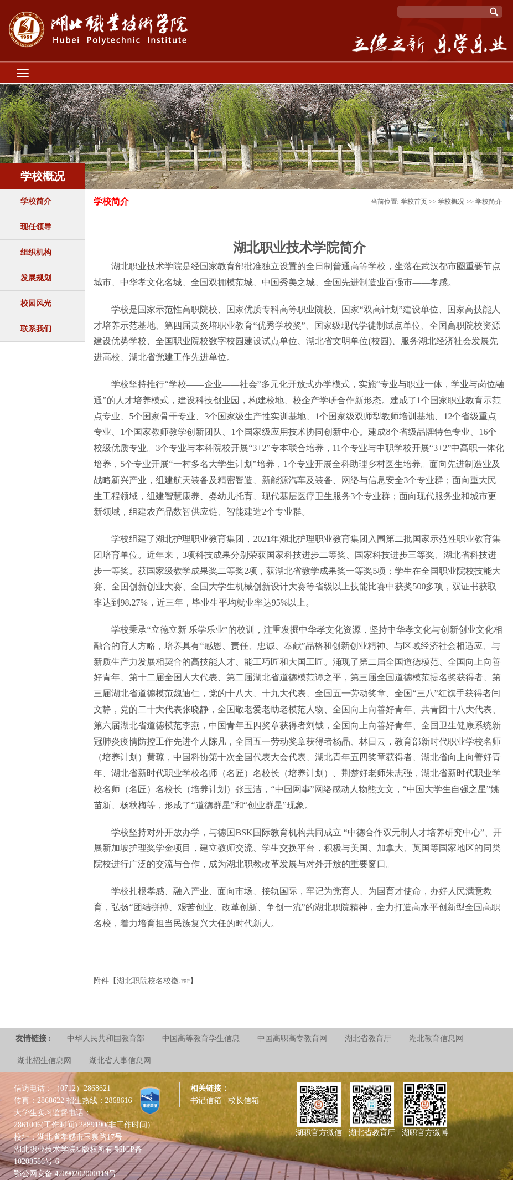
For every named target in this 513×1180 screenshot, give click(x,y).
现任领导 (35, 227)
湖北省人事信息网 (120, 1060)
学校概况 (451, 202)
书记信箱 (205, 1100)
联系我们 (35, 329)
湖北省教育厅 (368, 1038)
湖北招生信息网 (44, 1060)
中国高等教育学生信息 (201, 1038)
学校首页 (414, 202)
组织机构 (35, 252)
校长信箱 (243, 1100)
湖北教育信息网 (436, 1038)
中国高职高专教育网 (292, 1038)
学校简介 (35, 201)
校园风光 (35, 303)
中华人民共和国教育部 (105, 1038)
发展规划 (35, 278)
